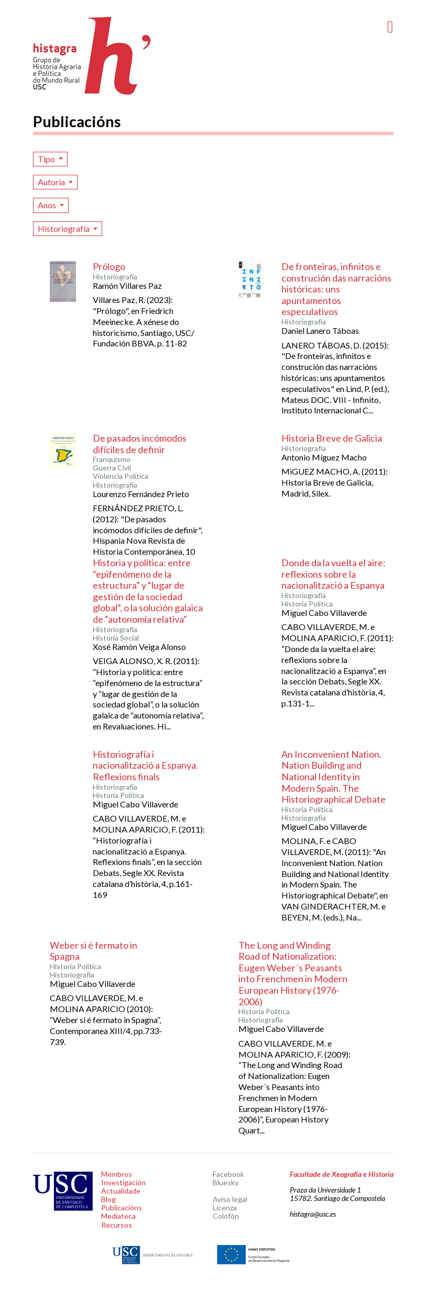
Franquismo (111, 459)
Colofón (226, 1215)
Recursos (116, 1224)
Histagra (92, 56)
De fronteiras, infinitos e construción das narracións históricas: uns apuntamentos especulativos (336, 289)
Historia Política (307, 604)
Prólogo (109, 266)
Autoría (52, 182)
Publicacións (121, 1207)
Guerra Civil (112, 468)
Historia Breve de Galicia (331, 438)
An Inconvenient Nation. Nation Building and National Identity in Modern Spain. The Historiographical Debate (333, 776)
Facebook (228, 1174)
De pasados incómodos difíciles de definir (140, 443)
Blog (108, 1199)
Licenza (225, 1207)
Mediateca (118, 1215)
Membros (116, 1174)
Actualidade (120, 1190)
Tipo (47, 159)
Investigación (123, 1182)
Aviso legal (230, 1199)
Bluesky (225, 1182)
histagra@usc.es (313, 1213)
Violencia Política (120, 476)
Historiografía (64, 228)
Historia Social (116, 638)
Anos (48, 205)
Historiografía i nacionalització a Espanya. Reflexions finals (145, 765)
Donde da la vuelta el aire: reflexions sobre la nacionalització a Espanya (333, 574)
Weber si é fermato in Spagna (93, 950)
